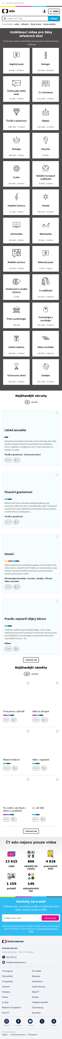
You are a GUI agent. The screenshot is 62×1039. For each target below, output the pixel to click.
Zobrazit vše (31, 659)
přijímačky (25, 24)
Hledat (54, 18)
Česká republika (49, 24)
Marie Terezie (36, 24)
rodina (16, 24)
